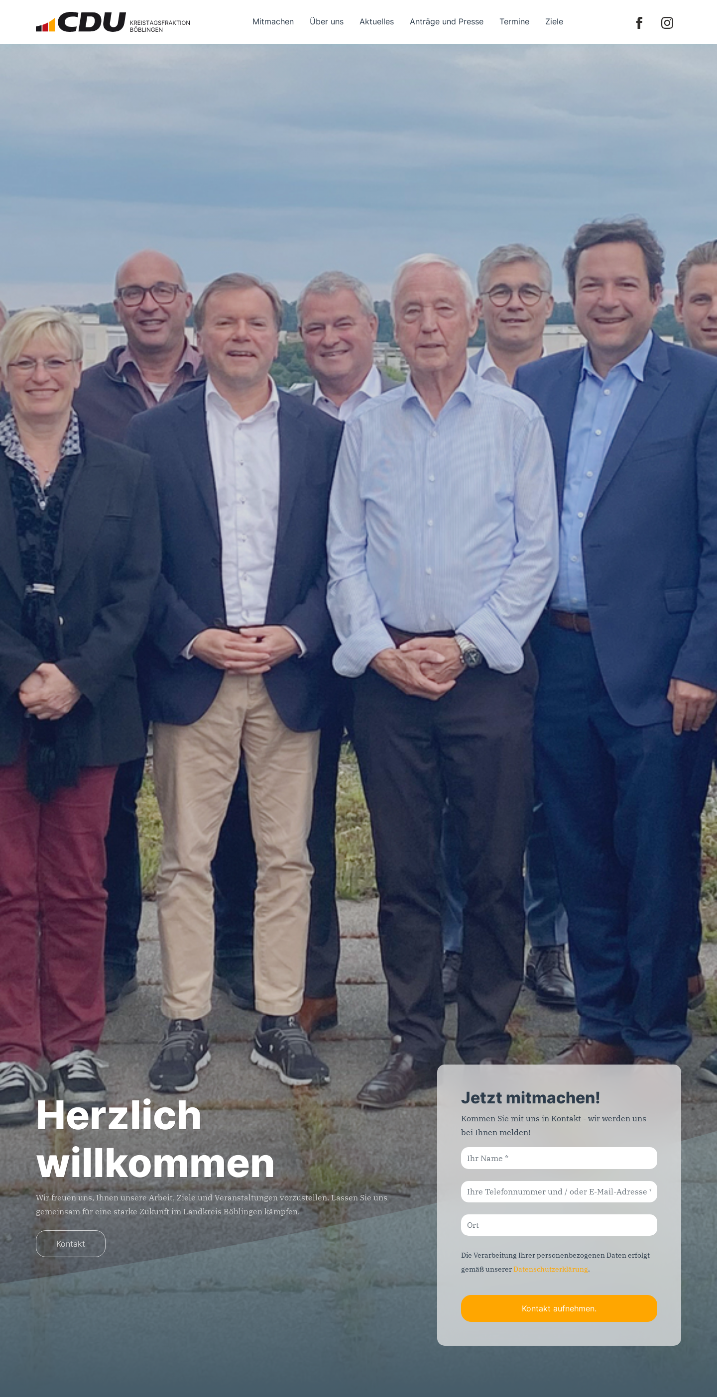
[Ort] (559, 1225)
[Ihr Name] (559, 1158)
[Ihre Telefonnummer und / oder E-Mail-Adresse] (559, 1191)
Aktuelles (376, 21)
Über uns (327, 21)
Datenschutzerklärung (550, 1269)
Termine (514, 21)
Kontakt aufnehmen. (559, 1308)
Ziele (554, 21)
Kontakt (70, 1244)
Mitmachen (273, 21)
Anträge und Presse (446, 21)
